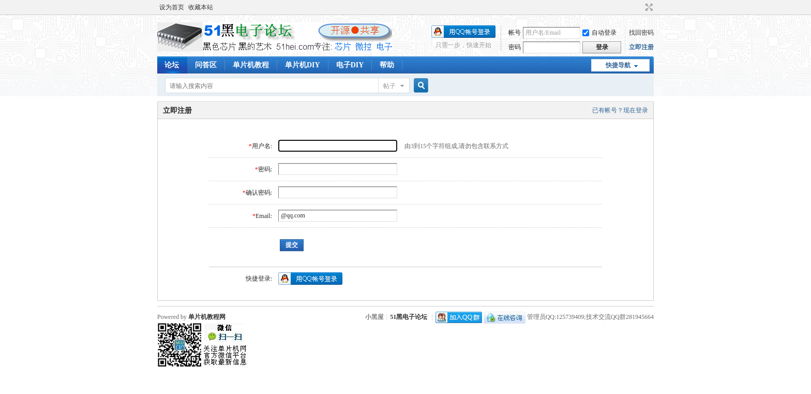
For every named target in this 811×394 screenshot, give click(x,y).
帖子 (389, 86)
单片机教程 (251, 65)
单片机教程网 (207, 316)
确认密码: (259, 192)
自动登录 (599, 32)
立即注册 (641, 47)
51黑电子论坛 (408, 316)
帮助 (387, 65)
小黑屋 (374, 316)
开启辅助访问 (639, 7)
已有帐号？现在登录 (620, 110)
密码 (514, 47)
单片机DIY (302, 65)
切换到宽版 (648, 7)
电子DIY (350, 65)
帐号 (514, 32)
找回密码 (641, 32)
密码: (265, 169)
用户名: (262, 146)
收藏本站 (200, 7)
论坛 (171, 65)
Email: (264, 216)
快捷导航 (618, 65)
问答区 (206, 65)
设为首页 (171, 7)
